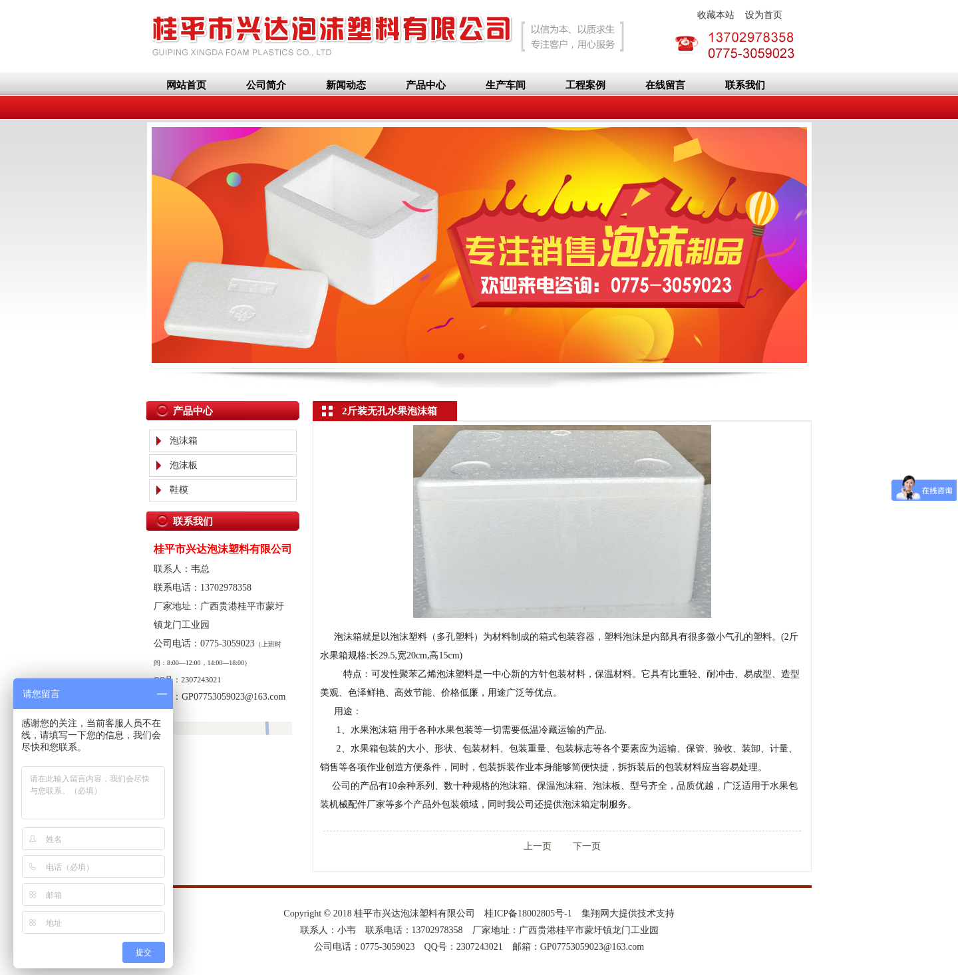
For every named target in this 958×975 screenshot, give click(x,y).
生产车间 (506, 85)
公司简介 (266, 85)
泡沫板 (184, 465)
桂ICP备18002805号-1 (527, 913)
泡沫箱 (184, 441)
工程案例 (585, 85)
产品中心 (426, 85)
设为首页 (763, 15)
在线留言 (665, 85)
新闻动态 (346, 85)
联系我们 (745, 85)
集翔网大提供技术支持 (628, 913)
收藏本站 (715, 15)
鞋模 (179, 490)
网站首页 (186, 85)
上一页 (538, 846)
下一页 (577, 846)
